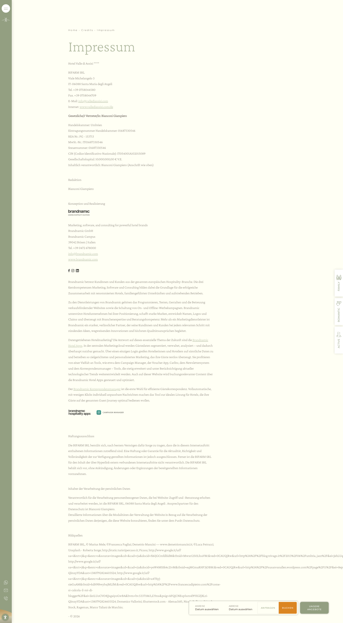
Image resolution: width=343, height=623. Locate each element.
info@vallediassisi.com (93, 102)
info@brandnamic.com (83, 255)
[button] (5, 617)
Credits (87, 30)
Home (73, 30)
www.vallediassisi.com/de (96, 108)
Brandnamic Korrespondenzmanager (97, 390)
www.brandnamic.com (83, 260)
